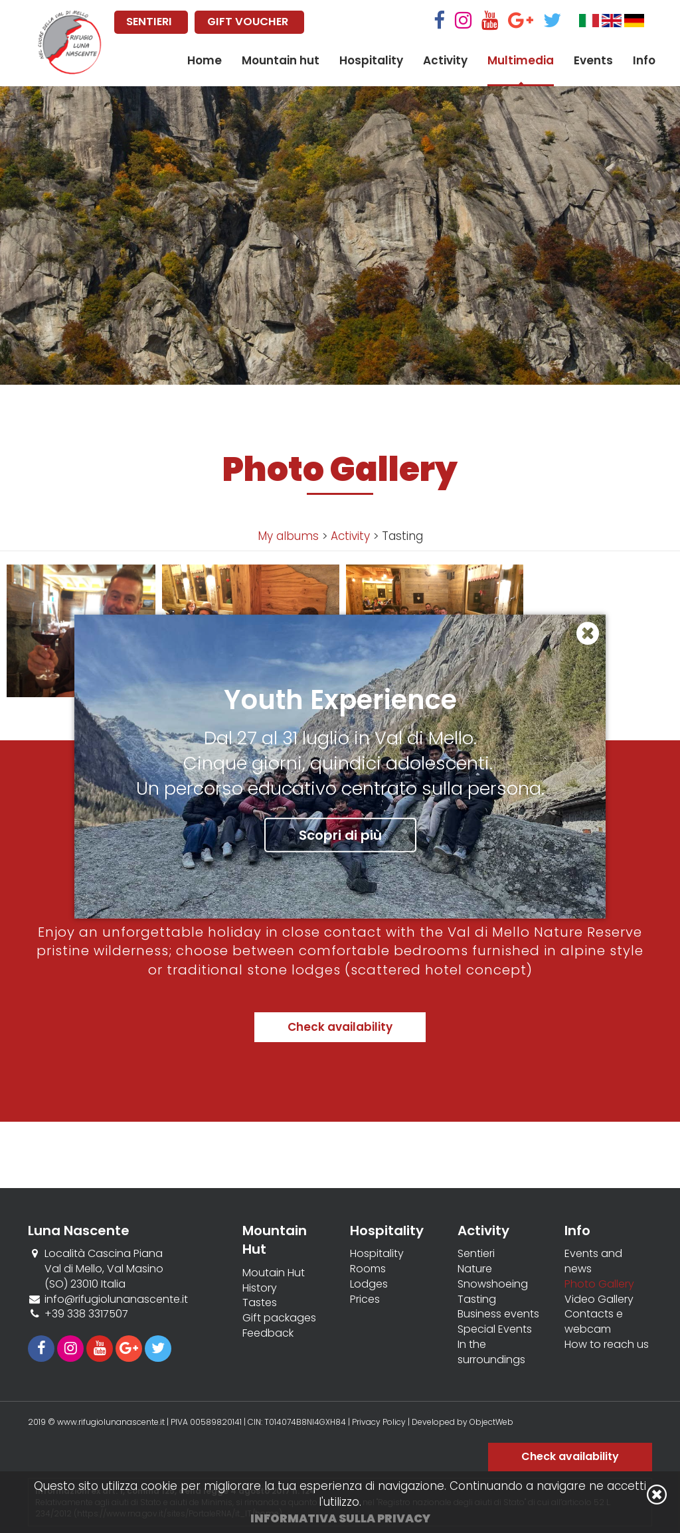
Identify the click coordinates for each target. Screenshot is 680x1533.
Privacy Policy (379, 1422)
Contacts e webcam (593, 1322)
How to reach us (606, 1344)
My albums (288, 536)
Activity (445, 60)
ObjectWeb (491, 1422)
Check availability (340, 1027)
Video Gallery (599, 1299)
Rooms (368, 1269)
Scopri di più (340, 834)
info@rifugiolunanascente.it (116, 1299)
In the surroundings (491, 1352)
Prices (365, 1299)
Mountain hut (280, 60)
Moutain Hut (273, 1273)
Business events (498, 1314)
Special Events (495, 1329)
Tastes (259, 1303)
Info (644, 60)
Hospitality (371, 60)
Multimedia (520, 60)
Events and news (593, 1261)
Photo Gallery (599, 1284)
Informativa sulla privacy (340, 1518)
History (259, 1288)
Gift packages (279, 1318)
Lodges (369, 1284)
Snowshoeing (493, 1284)
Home (204, 60)
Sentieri (476, 1253)
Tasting (477, 1299)
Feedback (268, 1333)
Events (593, 60)
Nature (475, 1269)
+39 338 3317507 (86, 1313)
